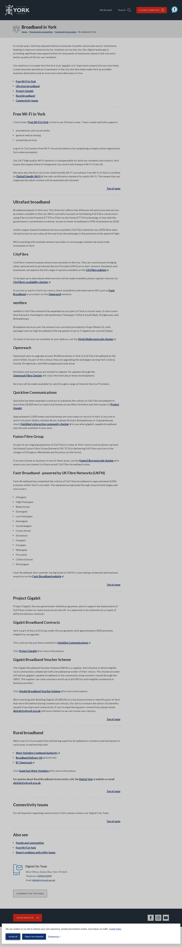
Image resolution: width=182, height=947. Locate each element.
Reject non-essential (34, 937)
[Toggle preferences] (54, 937)
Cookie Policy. (115, 929)
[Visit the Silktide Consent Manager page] (174, 936)
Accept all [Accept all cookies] (13, 937)
